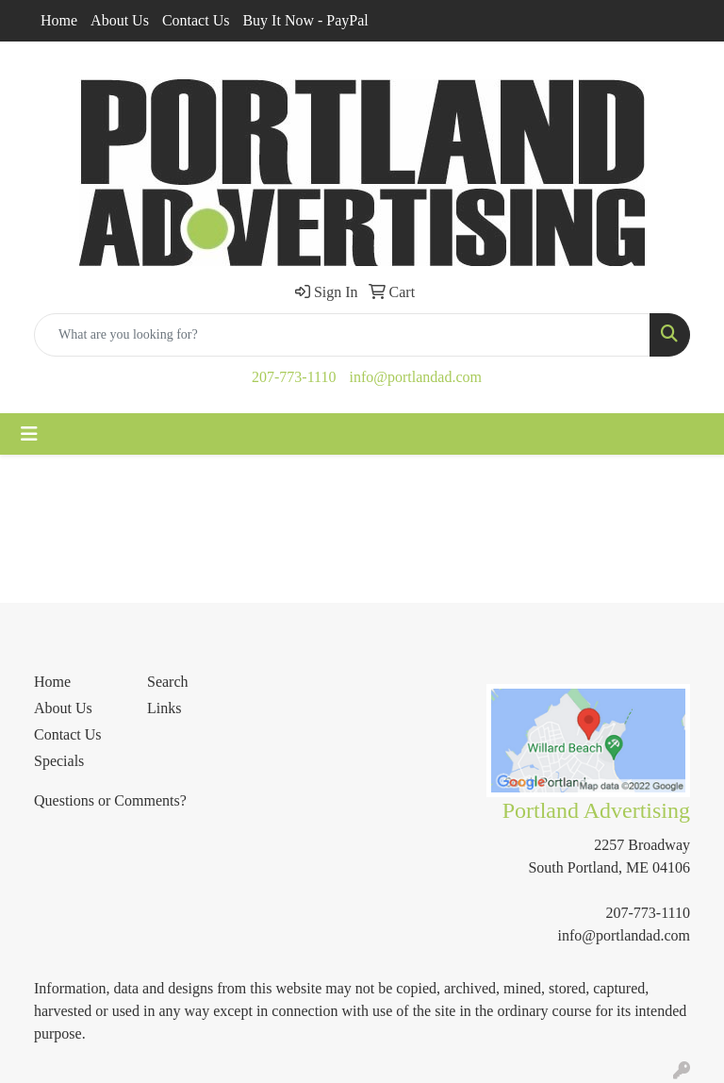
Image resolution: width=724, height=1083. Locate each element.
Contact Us (196, 20)
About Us (119, 20)
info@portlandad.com (415, 377)
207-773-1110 (294, 377)
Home (59, 20)
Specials (59, 761)
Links (164, 708)
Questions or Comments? (110, 800)
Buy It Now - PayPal (305, 20)
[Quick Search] (342, 335)
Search (168, 682)
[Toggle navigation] (29, 434)
